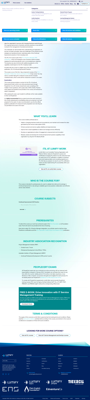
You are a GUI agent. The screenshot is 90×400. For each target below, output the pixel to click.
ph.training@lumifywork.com (35, 373)
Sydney (59, 360)
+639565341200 (73, 1)
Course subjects (28, 29)
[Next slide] (43, 29)
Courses (4, 12)
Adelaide (75, 360)
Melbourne (60, 363)
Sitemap (83, 397)
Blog (71, 4)
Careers (28, 368)
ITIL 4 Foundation (54, 223)
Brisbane (60, 365)
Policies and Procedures (55, 397)
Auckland (75, 363)
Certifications (44, 360)
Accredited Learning (46, 368)
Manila (59, 358)
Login (81, 1)
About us (57, 4)
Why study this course (9, 29)
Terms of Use (65, 397)
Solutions (28, 360)
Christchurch (76, 368)
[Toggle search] (75, 4)
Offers (62, 4)
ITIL (15, 12)
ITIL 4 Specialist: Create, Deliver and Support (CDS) (49, 230)
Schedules (44, 358)
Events (67, 4)
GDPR (71, 397)
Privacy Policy (45, 397)
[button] (23, 29)
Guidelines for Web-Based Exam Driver (51, 277)
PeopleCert (10, 12)
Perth (59, 368)
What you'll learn (19, 29)
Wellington (75, 365)
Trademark (77, 397)
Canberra (75, 358)
